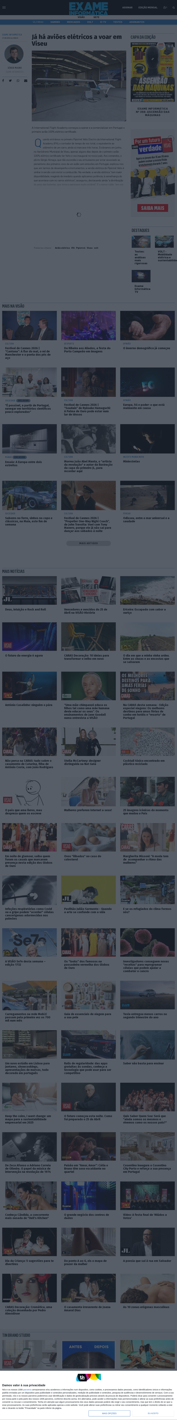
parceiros (27, 1390)
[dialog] (88, 1395)
